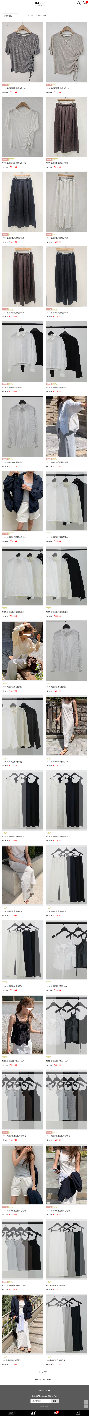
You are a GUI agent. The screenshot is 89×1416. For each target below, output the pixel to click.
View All (42, 16)
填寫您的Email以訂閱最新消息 (44, 1396)
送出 (55, 1401)
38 (46, 1372)
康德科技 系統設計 (44, 1406)
